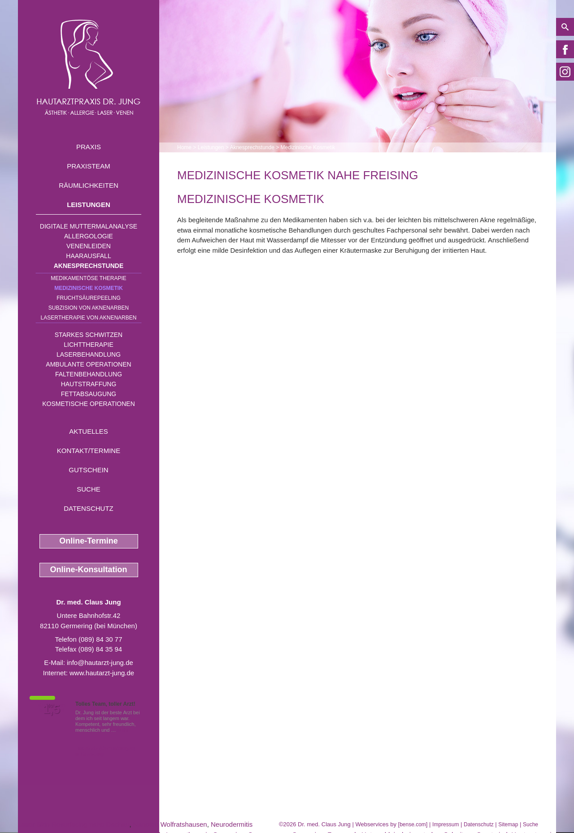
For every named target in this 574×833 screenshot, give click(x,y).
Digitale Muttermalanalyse (88, 226)
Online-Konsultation (88, 569)
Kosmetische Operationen (88, 403)
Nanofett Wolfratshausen (170, 824)
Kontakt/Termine (88, 450)
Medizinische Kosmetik (88, 288)
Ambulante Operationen (88, 364)
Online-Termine (88, 540)
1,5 (51, 709)
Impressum (445, 824)
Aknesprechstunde (89, 265)
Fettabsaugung (88, 393)
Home (184, 147)
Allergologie (88, 236)
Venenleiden (88, 246)
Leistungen (88, 204)
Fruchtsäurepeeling (89, 298)
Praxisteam (88, 166)
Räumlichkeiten (88, 185)
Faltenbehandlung (88, 374)
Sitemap (508, 824)
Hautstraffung (89, 384)
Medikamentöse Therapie (88, 278)
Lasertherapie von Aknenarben (89, 318)
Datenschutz (88, 508)
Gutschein (88, 470)
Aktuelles (88, 431)
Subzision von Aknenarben (88, 308)
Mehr (123, 730)
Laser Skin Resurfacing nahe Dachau (73, 824)
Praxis (88, 147)
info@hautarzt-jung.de (100, 662)
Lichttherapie (88, 344)
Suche (88, 489)
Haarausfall (88, 255)
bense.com (413, 824)
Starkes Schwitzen (88, 334)
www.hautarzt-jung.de (102, 673)
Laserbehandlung (89, 354)
